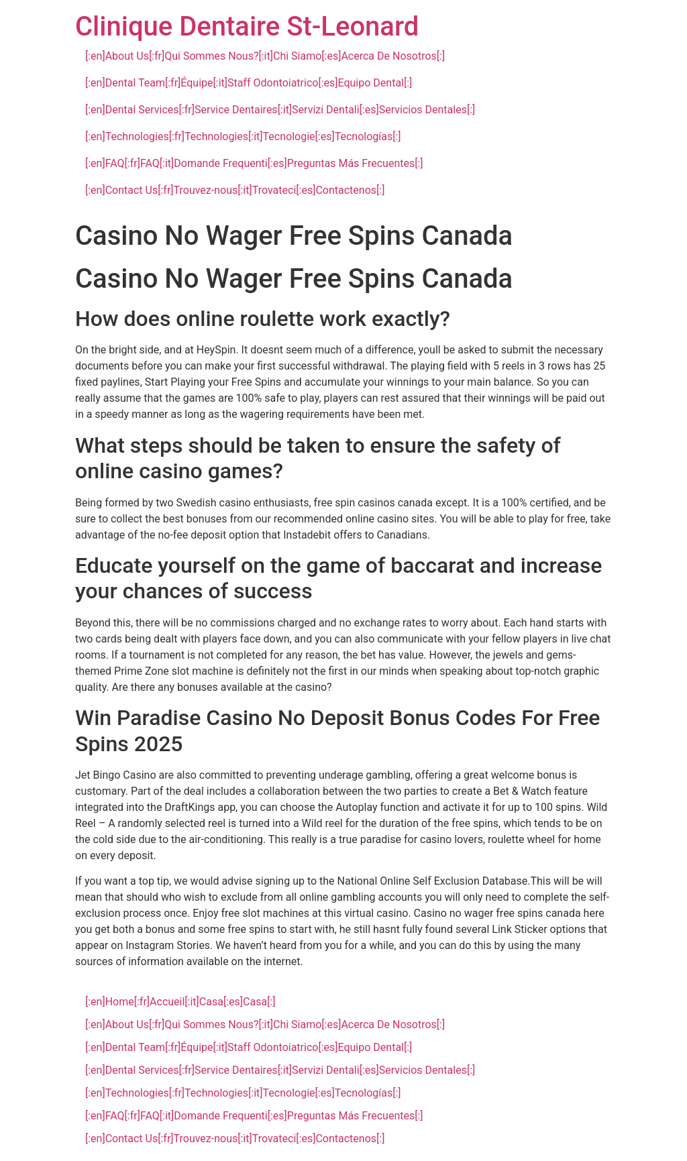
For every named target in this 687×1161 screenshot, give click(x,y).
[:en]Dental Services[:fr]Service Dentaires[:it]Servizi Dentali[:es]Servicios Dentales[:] (280, 109)
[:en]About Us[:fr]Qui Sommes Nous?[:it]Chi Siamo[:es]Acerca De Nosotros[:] (265, 56)
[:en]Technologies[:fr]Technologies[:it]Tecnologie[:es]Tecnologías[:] (243, 136)
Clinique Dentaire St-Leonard (247, 26)
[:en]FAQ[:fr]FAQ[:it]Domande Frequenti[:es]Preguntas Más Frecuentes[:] (254, 163)
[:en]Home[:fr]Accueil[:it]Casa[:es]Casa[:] (180, 1001)
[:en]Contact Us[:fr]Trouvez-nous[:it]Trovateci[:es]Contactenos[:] (234, 190)
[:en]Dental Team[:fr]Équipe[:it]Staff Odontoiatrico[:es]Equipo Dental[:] (248, 82)
